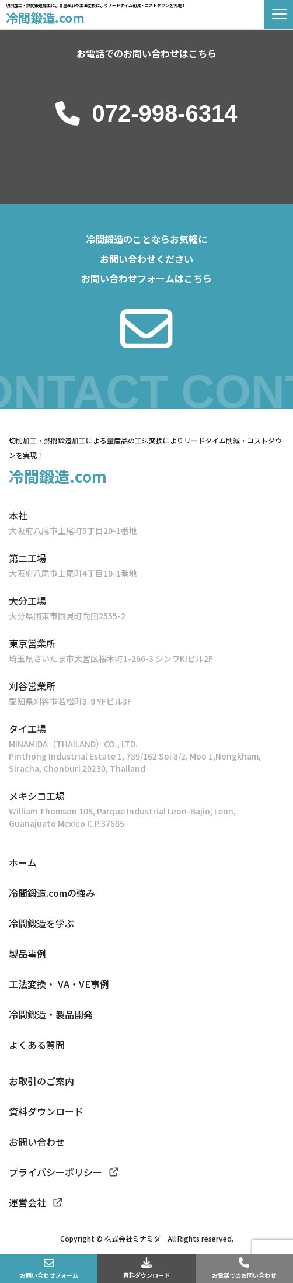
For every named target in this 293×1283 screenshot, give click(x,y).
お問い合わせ (37, 1142)
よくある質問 (37, 1045)
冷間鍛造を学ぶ (41, 923)
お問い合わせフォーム (49, 1275)
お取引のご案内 (41, 1081)
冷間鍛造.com (45, 17)
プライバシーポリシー (55, 1172)
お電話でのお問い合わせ (244, 1275)
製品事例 (27, 953)
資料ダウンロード (146, 1275)
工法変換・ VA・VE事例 (59, 984)
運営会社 (27, 1202)
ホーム (23, 862)
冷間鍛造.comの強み (52, 893)
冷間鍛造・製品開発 (51, 1014)
